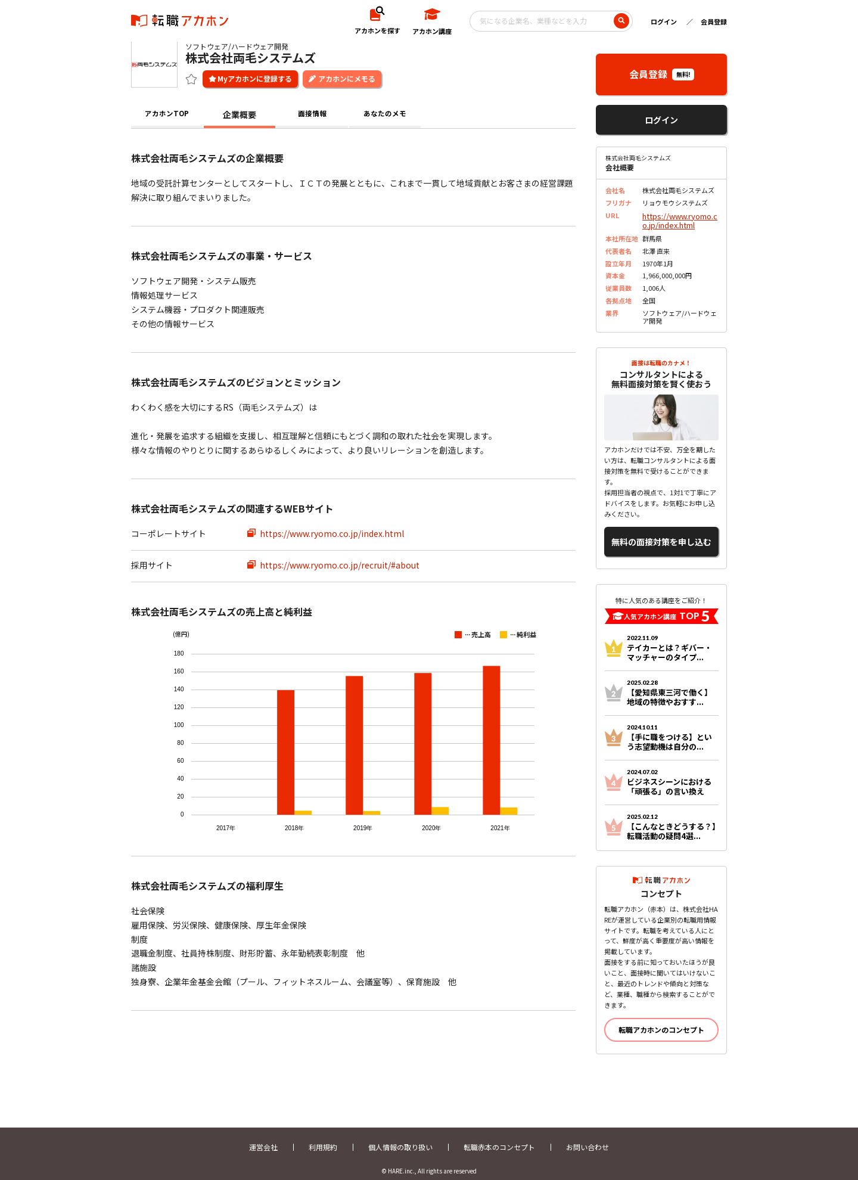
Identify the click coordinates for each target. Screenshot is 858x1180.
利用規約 (323, 1137)
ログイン (664, 21)
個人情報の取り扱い (400, 1137)
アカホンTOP (167, 113)
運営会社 (263, 1137)
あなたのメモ (385, 113)
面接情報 (312, 113)
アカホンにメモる (346, 77)
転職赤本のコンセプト (499, 1137)
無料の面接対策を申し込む (661, 534)
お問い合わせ (587, 1137)
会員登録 (714, 21)
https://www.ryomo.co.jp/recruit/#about (339, 564)
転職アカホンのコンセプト (661, 1019)
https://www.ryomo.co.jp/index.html (332, 532)
